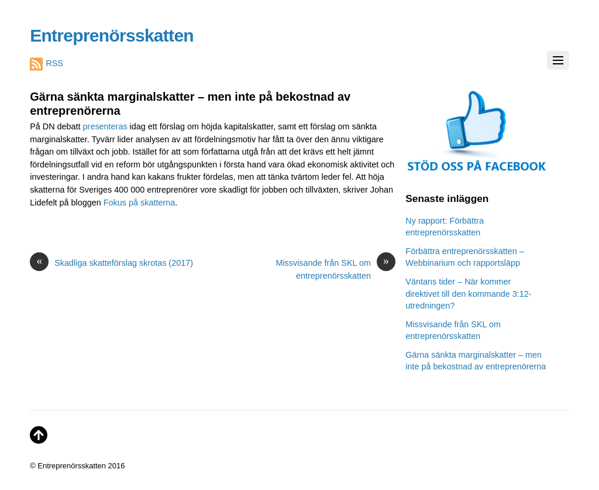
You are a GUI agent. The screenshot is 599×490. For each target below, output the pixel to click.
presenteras (106, 126)
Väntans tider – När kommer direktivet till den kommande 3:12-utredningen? (468, 293)
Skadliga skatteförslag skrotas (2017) (111, 263)
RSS (46, 64)
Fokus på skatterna (139, 202)
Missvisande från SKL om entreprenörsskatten (335, 268)
